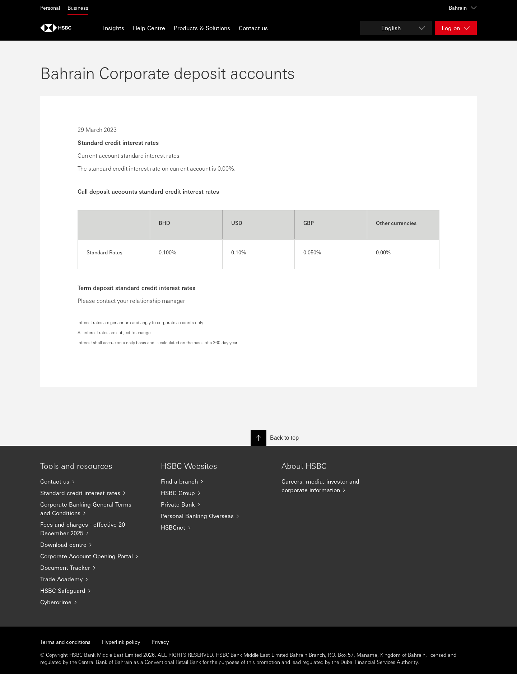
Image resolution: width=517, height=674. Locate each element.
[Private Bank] (215, 504)
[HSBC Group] (215, 493)
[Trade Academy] (94, 579)
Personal (50, 7)
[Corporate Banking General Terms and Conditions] (94, 508)
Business (77, 7)
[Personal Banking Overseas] (215, 516)
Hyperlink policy (121, 641)
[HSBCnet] (215, 527)
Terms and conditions (65, 641)
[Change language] (396, 28)
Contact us (253, 28)
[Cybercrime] (94, 602)
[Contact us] (94, 481)
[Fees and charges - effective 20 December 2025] (94, 528)
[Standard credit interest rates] (94, 493)
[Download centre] (94, 544)
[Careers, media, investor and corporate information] (336, 485)
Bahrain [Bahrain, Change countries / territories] (463, 7)
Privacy (160, 641)
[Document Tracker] (94, 567)
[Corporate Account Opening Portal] (94, 556)
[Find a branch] (215, 481)
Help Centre (149, 28)
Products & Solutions (202, 28)
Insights (113, 28)
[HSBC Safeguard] (94, 590)
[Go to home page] (58, 28)
